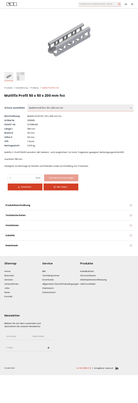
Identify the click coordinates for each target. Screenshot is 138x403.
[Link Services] (23, 279)
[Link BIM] (61, 271)
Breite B (8, 132)
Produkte (8, 88)
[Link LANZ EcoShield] (99, 284)
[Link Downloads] (61, 279)
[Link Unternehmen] (23, 284)
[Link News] (23, 292)
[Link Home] (23, 271)
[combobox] (80, 107)
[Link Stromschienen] (99, 275)
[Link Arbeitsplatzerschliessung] (99, 279)
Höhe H (8, 137)
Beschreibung (12, 116)
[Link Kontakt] (23, 296)
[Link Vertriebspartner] (61, 275)
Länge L (8, 128)
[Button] (61, 177)
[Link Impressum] (61, 288)
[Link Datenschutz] (61, 292)
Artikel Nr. (9, 120)
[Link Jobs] (23, 288)
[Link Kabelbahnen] (99, 271)
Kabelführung (22, 88)
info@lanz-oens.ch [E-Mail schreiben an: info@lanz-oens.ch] (103, 368)
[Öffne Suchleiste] (99, 4)
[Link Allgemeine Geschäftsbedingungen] (61, 284)
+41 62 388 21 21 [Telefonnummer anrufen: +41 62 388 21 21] (83, 368)
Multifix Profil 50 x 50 (50, 88)
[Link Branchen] (23, 275)
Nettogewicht (12, 145)
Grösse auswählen (14, 107)
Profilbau (35, 88)
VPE (6, 141)
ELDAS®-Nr (9, 124)
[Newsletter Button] (49, 347)
